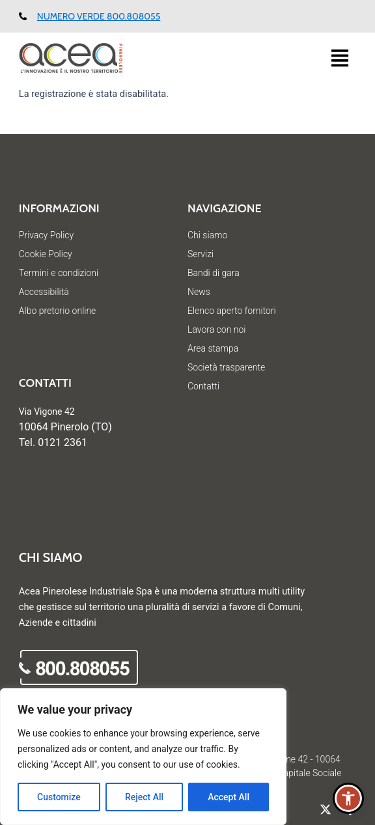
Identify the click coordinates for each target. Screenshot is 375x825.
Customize (59, 797)
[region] (143, 756)
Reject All (144, 797)
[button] (344, 59)
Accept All (228, 797)
